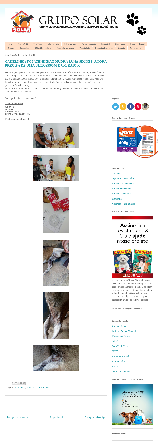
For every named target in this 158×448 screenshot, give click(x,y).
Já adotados (120, 44)
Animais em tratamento (123, 183)
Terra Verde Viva (120, 346)
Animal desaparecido (122, 188)
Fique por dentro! (137, 44)
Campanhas (24, 48)
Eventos (11, 48)
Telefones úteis (136, 48)
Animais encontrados (122, 193)
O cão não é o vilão (121, 371)
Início (10, 44)
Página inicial (56, 417)
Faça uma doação (89, 44)
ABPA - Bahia (118, 361)
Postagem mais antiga (95, 417)
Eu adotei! (105, 44)
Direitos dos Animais (121, 336)
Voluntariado (85, 48)
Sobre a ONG (22, 44)
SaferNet (116, 341)
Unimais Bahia (119, 326)
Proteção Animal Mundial (124, 331)
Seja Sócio (37, 44)
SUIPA (115, 351)
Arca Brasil (117, 366)
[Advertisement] (132, 73)
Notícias (116, 173)
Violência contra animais (37, 387)
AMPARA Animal (120, 356)
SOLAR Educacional (43, 48)
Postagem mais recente (17, 417)
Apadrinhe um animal (65, 48)
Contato (121, 48)
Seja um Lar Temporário (123, 178)
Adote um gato (70, 44)
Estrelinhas (20, 387)
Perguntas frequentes (104, 48)
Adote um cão (53, 44)
